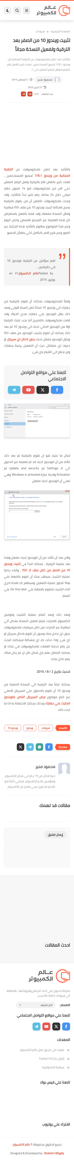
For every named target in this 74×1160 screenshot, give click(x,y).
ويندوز (29, 728)
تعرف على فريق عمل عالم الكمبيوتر (45, 1050)
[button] (49, 747)
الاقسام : (64, 1005)
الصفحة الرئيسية (60, 31)
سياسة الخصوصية (56, 1067)
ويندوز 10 (13, 728)
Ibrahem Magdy (54, 1153)
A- (23, 94)
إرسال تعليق (55, 835)
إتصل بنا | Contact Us (54, 1058)
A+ (29, 94)
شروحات (40, 31)
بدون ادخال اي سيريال (21, 339)
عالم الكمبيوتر (28, 273)
